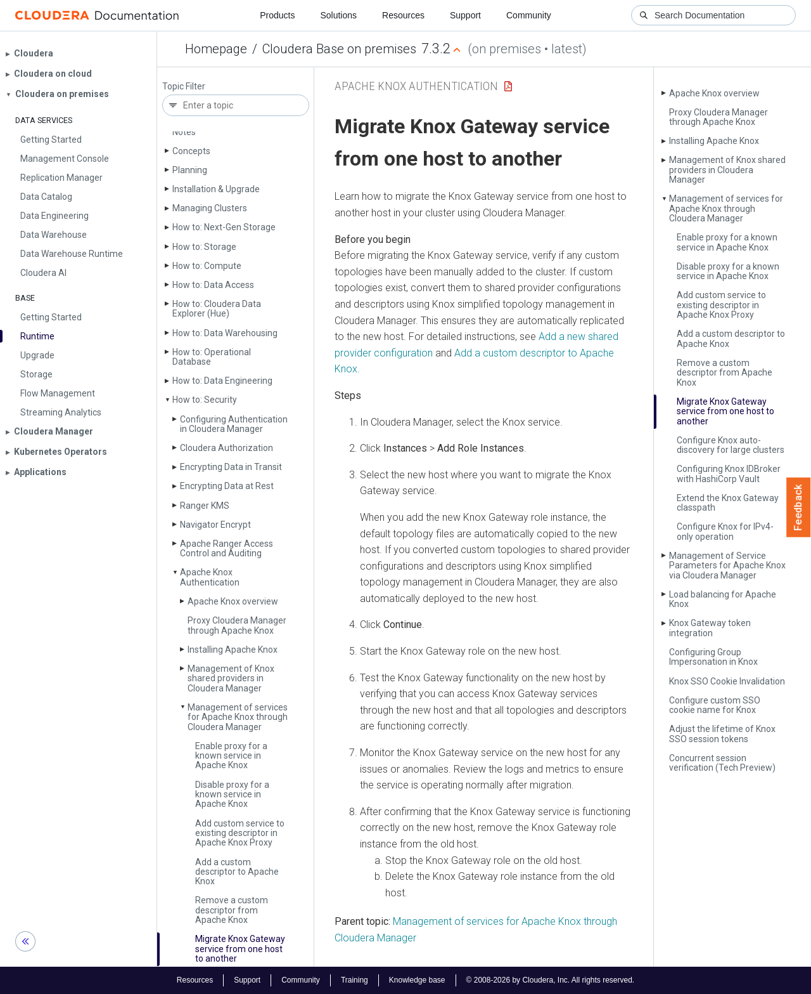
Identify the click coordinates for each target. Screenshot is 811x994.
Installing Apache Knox (233, 649)
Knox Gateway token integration (710, 628)
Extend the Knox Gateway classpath (728, 503)
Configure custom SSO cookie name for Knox (714, 705)
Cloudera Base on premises (339, 48)
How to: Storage (204, 247)
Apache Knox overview (233, 601)
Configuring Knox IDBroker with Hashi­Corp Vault (729, 473)
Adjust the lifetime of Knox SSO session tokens (722, 733)
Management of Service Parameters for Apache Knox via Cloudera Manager (727, 565)
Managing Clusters (209, 208)
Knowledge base (417, 980)
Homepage (216, 48)
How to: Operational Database (211, 357)
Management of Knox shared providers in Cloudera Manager (231, 678)
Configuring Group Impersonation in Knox (713, 657)
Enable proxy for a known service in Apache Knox (231, 756)
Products (277, 15)
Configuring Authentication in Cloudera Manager (234, 424)
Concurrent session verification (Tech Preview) (722, 763)
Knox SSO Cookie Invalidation (727, 681)
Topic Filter (183, 86)
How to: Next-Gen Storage (224, 227)
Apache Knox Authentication (209, 577)
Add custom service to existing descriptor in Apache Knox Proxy (239, 833)
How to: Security (204, 400)
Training (354, 980)
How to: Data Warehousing (225, 333)
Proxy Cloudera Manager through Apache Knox (237, 625)
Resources (403, 15)
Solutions (338, 15)
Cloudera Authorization (226, 448)
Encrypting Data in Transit (231, 467)
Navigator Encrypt (215, 525)
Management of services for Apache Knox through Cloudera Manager (238, 717)
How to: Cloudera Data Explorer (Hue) (216, 308)
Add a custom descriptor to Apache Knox (237, 872)
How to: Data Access (213, 285)
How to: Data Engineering (222, 381)
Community (528, 15)
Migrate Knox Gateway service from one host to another (240, 949)
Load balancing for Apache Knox (722, 599)
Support (465, 15)
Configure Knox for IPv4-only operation (725, 531)
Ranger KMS (204, 505)
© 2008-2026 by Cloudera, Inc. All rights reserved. (550, 980)
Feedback (799, 507)
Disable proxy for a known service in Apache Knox (232, 794)
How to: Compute (206, 266)
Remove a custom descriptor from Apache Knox (231, 910)
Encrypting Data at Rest (227, 486)
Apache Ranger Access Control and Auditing (226, 548)
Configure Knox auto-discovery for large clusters (730, 445)
